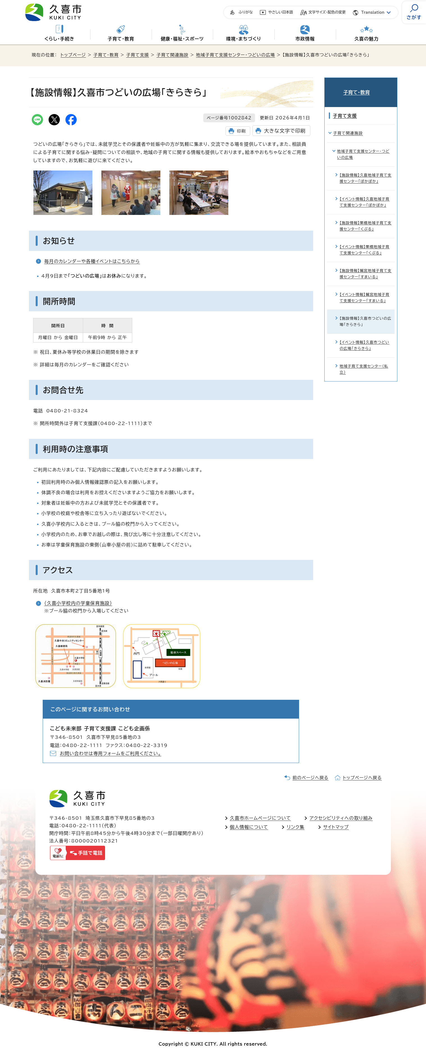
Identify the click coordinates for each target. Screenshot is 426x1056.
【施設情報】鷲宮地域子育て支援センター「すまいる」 (366, 267)
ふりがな (246, 12)
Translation (372, 12)
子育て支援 (137, 55)
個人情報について (249, 827)
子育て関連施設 (172, 55)
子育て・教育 (121, 39)
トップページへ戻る (362, 778)
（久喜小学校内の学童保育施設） (78, 603)
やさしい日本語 (280, 12)
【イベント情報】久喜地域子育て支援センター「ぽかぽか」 (365, 195)
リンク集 (295, 827)
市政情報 (305, 39)
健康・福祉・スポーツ (182, 39)
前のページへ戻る (311, 778)
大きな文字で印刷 (285, 130)
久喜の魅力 (366, 39)
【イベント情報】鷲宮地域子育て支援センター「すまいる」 (365, 291)
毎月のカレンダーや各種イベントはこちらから (92, 261)
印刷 (241, 131)
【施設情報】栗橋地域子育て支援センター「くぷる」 (366, 219)
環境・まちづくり (243, 39)
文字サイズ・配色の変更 (327, 12)
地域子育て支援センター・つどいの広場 (235, 55)
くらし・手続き (59, 39)
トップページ (73, 55)
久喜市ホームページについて (260, 818)
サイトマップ (336, 827)
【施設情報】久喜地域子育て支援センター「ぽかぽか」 (366, 171)
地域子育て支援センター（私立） (364, 362)
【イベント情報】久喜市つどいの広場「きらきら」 (364, 338)
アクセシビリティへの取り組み (341, 818)
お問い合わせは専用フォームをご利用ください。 (110, 753)
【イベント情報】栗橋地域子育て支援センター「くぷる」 (365, 243)
